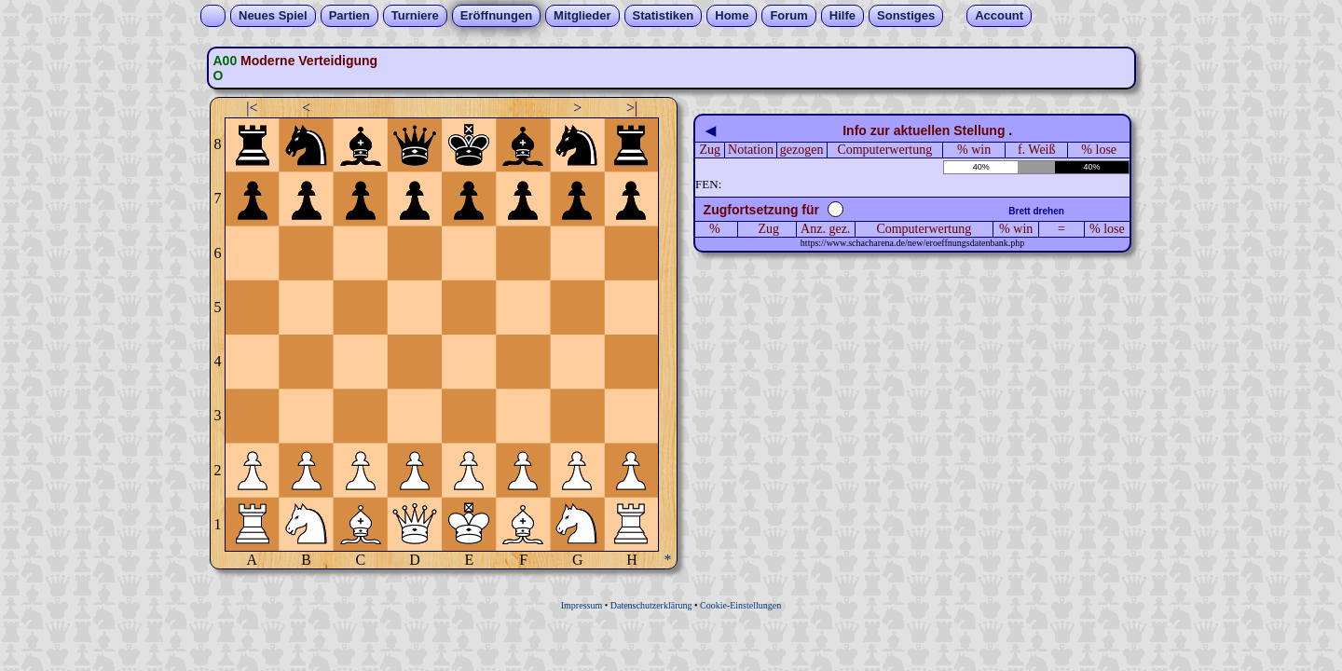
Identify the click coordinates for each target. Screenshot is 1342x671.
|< (251, 108)
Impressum (581, 605)
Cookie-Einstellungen (740, 605)
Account (999, 15)
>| (631, 108)
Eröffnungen (496, 15)
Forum (788, 15)
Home (731, 15)
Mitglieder (582, 15)
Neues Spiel (273, 15)
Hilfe (842, 15)
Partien (349, 15)
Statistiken (663, 15)
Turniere (415, 15)
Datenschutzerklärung (651, 605)
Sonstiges (906, 15)
